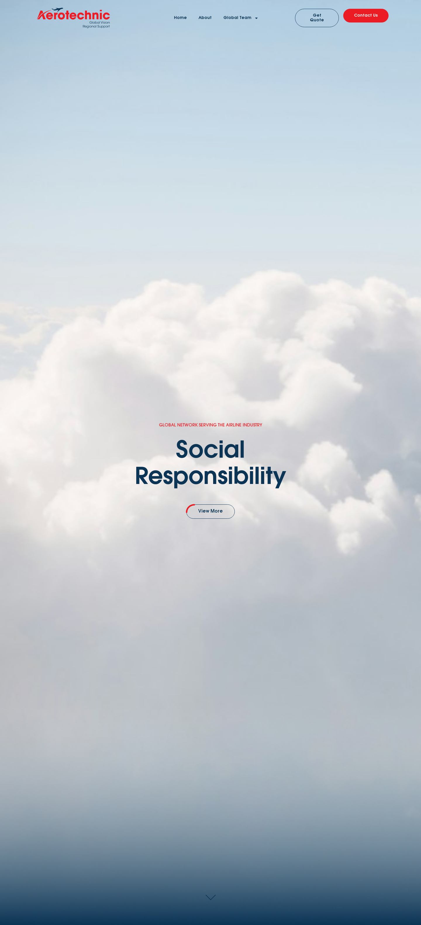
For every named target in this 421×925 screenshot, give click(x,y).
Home (180, 18)
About (205, 18)
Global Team (240, 18)
